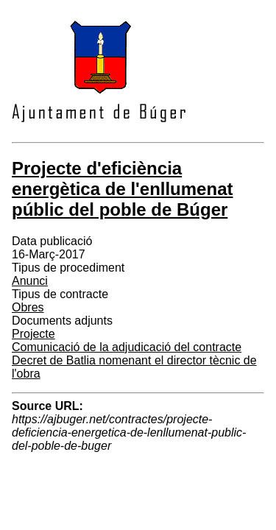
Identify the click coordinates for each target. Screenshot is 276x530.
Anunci (30, 281)
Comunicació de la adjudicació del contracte (126, 347)
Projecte (33, 334)
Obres (28, 307)
